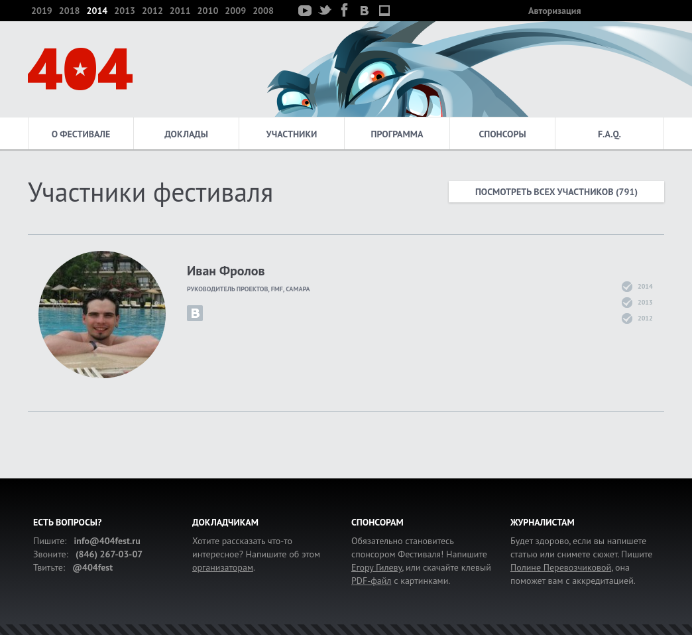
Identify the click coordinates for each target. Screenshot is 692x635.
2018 (69, 11)
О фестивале (81, 134)
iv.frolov (195, 313)
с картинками (399, 581)
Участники (291, 134)
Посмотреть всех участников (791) (556, 192)
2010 (208, 11)
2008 (263, 11)
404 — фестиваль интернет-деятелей (80, 69)
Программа (397, 134)
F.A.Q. (609, 134)
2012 (152, 11)
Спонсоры (502, 134)
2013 (124, 11)
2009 (235, 11)
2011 (180, 11)
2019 (41, 11)
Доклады (186, 134)
